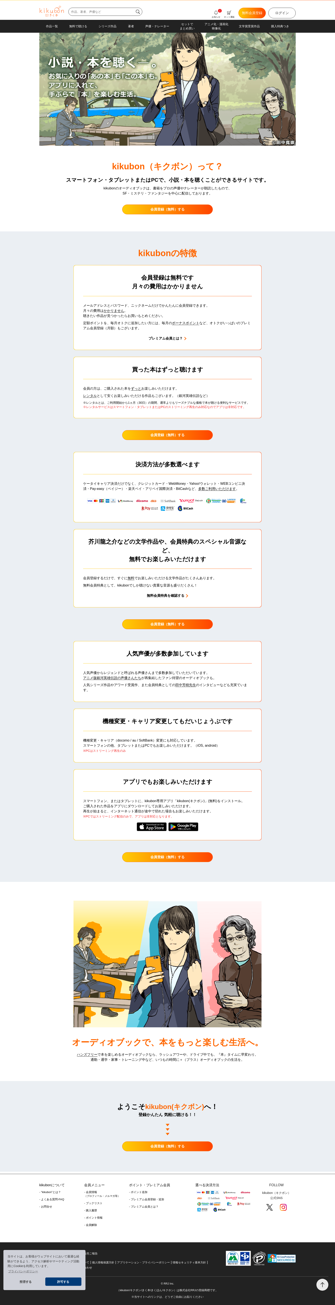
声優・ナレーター (157, 26)
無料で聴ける (78, 26)
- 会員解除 (90, 1225)
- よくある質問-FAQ (51, 1199)
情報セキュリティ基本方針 (189, 1262)
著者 (131, 26)
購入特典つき (280, 26)
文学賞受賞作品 (249, 26)
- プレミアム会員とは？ (144, 1206)
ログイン (282, 13)
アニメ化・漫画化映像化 (216, 26)
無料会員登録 (252, 13)
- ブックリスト (93, 1203)
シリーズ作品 (107, 26)
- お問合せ (45, 1206)
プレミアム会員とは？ (167, 338)
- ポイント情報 (93, 1217)
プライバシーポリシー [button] (23, 1271)
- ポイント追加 (138, 1192)
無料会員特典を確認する (167, 596)
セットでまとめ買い (187, 26)
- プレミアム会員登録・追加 (146, 1199)
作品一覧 (52, 26)
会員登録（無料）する (167, 209)
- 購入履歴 (90, 1210)
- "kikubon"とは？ (50, 1192)
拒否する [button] (26, 1281)
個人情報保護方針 (103, 1262)
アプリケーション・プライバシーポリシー (143, 1262)
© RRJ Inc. (167, 1283)
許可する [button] (63, 1281)
